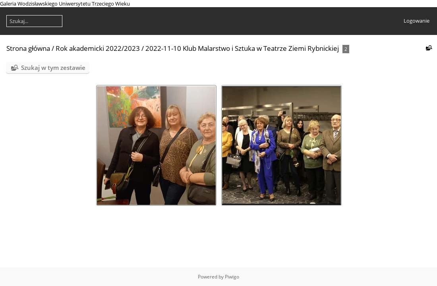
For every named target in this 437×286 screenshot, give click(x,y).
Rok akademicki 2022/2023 (98, 48)
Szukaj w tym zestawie (53, 68)
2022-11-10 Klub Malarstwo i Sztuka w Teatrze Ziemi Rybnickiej (242, 48)
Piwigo (232, 276)
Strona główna (28, 48)
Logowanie (416, 20)
